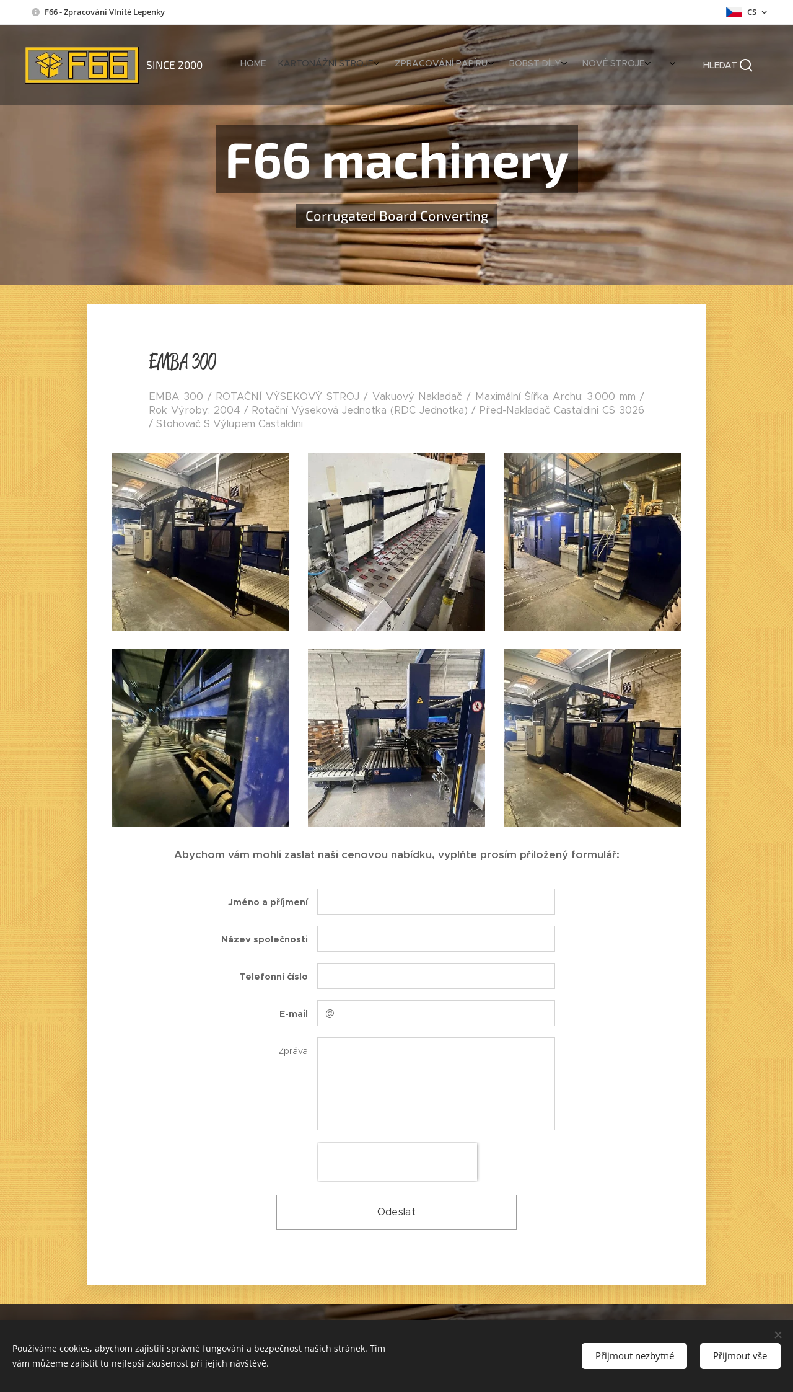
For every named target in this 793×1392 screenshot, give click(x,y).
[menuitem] (509, 65)
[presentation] (397, 1162)
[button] (728, 65)
